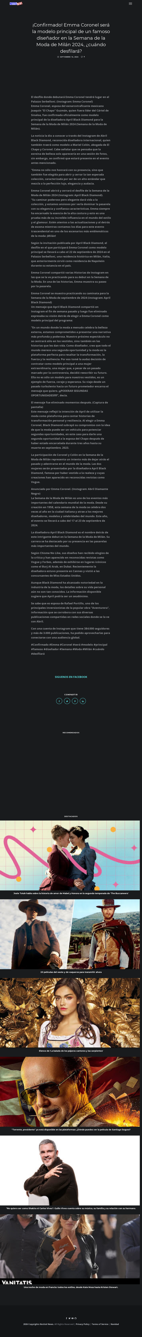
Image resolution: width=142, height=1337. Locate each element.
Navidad (115, 1324)
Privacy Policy (82, 1324)
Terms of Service (100, 1324)
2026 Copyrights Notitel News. (38, 1324)
